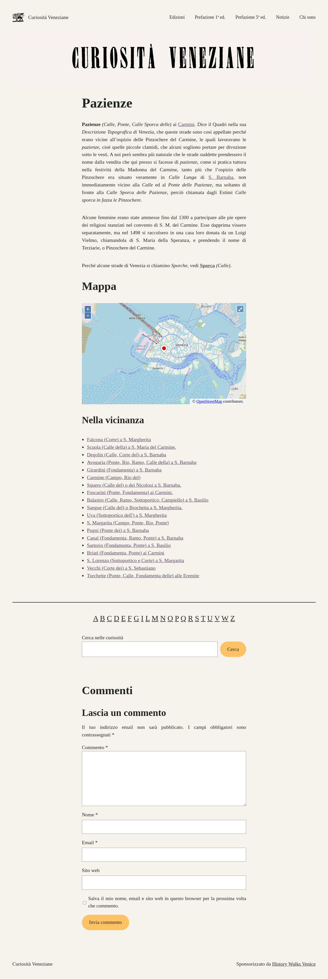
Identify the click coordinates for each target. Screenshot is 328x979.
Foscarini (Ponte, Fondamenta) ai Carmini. (130, 492)
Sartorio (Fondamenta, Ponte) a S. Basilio (129, 545)
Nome (90, 814)
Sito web (91, 870)
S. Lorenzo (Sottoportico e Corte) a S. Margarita (135, 560)
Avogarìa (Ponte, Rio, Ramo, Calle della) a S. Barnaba (141, 462)
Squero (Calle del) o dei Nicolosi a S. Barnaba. (134, 485)
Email (90, 842)
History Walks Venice (294, 964)
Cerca (233, 649)
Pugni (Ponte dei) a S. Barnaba (118, 530)
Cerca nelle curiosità (102, 637)
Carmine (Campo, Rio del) (113, 477)
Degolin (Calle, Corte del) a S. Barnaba (126, 454)
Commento (95, 747)
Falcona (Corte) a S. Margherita (119, 439)
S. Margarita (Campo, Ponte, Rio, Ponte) (128, 522)
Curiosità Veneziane (48, 17)
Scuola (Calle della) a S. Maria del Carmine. (131, 447)
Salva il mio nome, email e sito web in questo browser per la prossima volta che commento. (167, 902)
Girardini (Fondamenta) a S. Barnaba (124, 470)
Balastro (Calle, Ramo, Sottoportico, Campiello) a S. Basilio (147, 500)
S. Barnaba (220, 177)
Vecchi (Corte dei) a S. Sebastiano (121, 568)
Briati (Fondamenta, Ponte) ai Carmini (125, 553)
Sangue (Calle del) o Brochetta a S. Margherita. (134, 507)
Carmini (186, 124)
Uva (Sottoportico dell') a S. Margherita (127, 515)
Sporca (207, 265)
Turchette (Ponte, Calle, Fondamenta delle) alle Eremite (143, 575)
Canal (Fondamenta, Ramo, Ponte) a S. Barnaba (135, 538)
